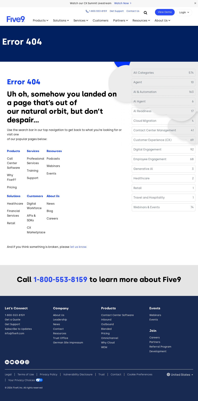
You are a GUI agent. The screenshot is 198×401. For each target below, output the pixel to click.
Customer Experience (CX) (152, 140)
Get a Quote (12, 319)
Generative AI (143, 169)
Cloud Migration (144, 120)
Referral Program (160, 346)
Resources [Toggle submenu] (140, 20)
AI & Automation (145, 92)
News (56, 324)
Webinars (155, 315)
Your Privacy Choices (21, 380)
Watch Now (122, 3)
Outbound (107, 324)
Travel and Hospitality (149, 197)
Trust (101, 374)
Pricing (105, 333)
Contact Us (132, 11)
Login (182, 12)
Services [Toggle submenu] (79, 20)
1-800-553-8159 (98, 11)
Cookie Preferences (139, 374)
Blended (106, 329)
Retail (137, 188)
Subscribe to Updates (18, 329)
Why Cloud (108, 342)
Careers (154, 337)
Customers (100, 20)
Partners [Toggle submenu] (119, 20)
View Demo (165, 12)
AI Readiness (142, 111)
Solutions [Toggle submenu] (59, 20)
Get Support (116, 11)
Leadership (60, 319)
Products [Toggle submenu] (39, 20)
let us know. (78, 247)
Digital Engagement (147, 149)
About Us (58, 315)
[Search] (145, 12)
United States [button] (181, 374)
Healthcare (141, 178)
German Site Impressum (68, 342)
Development (157, 351)
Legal (8, 374)
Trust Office (60, 338)
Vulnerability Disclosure (78, 374)
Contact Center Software (117, 315)
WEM (104, 347)
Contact (58, 329)
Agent (137, 82)
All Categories (143, 72)
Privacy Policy (48, 374)
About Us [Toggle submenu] (161, 20)
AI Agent (139, 101)
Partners (154, 342)
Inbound (106, 319)
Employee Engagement (149, 159)
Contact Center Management (154, 130)
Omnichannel (109, 338)
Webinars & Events (146, 207)
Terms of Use (26, 374)
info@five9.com (14, 333)
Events (153, 319)
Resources (59, 333)
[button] (195, 3)
